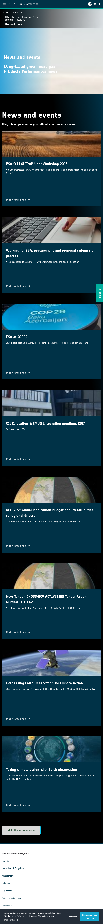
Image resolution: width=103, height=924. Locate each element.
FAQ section (7, 890)
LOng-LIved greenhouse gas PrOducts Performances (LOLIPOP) (22, 18)
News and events (13, 24)
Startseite (7, 12)
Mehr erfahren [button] (11, 920)
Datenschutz (7, 905)
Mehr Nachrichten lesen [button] (21, 830)
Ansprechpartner (9, 876)
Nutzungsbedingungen (11, 898)
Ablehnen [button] (73, 917)
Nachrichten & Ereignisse (13, 868)
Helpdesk (6, 883)
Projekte (18, 12)
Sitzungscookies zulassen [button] (89, 916)
